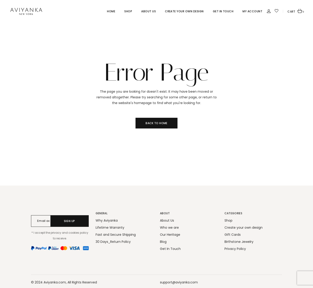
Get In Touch (170, 248)
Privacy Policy (235, 248)
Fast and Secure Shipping (116, 234)
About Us (167, 220)
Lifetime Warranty (110, 227)
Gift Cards (232, 234)
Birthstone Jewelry (238, 241)
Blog (163, 241)
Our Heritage (170, 234)
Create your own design (243, 227)
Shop (228, 220)
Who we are (169, 227)
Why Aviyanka (107, 220)
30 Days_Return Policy (113, 241)
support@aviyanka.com (179, 282)
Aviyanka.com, (55, 282)
